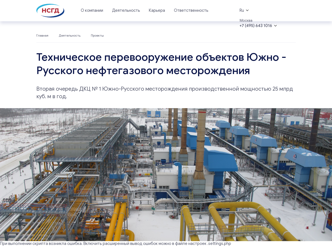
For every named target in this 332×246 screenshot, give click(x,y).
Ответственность (191, 10)
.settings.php (219, 243)
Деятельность (126, 10)
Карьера (157, 10)
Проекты (97, 35)
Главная (42, 35)
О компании (92, 10)
